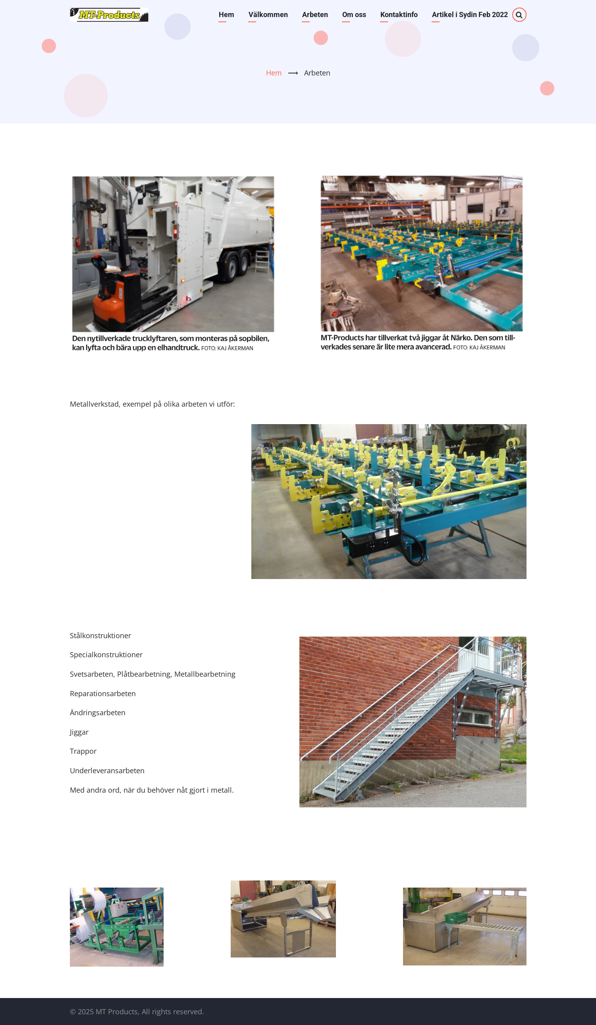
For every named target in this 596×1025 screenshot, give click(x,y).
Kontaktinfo (399, 14)
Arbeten (315, 14)
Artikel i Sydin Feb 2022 (470, 14)
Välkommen (268, 14)
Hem (226, 14)
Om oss (354, 14)
